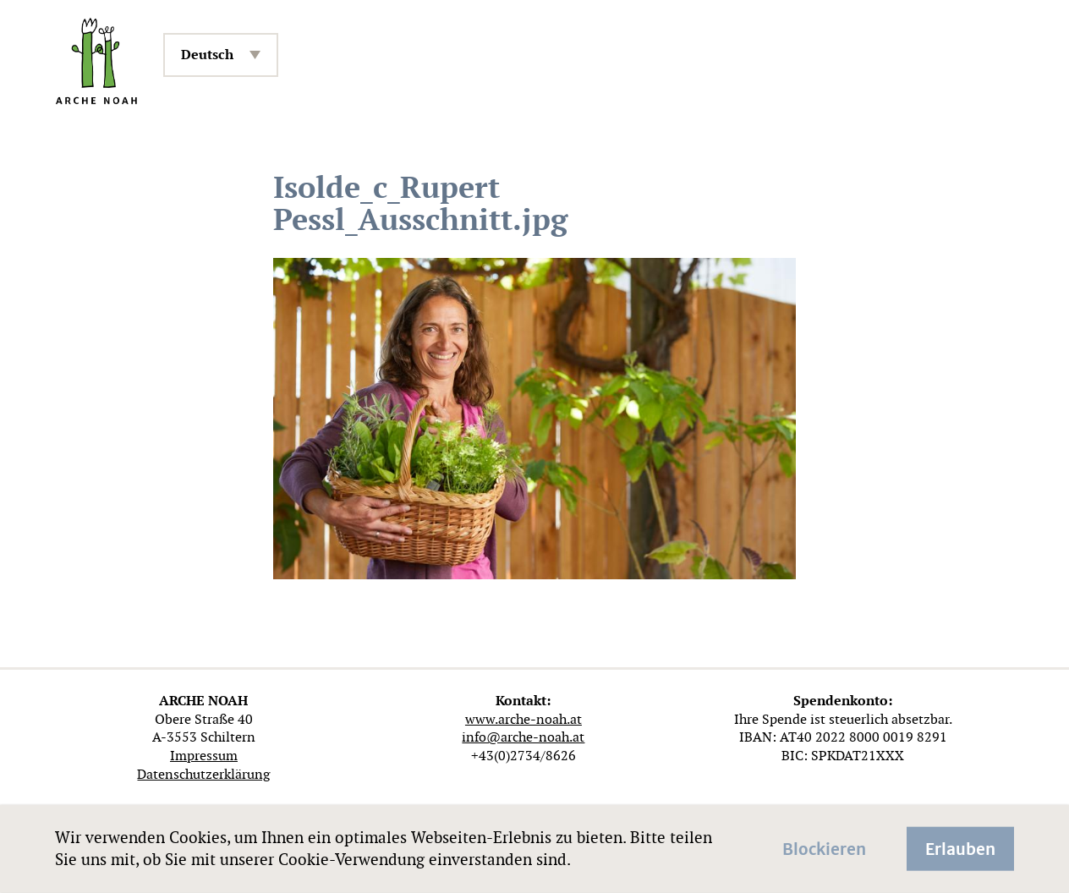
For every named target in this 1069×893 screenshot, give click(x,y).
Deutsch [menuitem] (207, 54)
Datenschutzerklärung (203, 774)
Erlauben (960, 847)
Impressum (204, 755)
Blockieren (824, 847)
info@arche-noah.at (523, 737)
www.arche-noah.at (523, 719)
